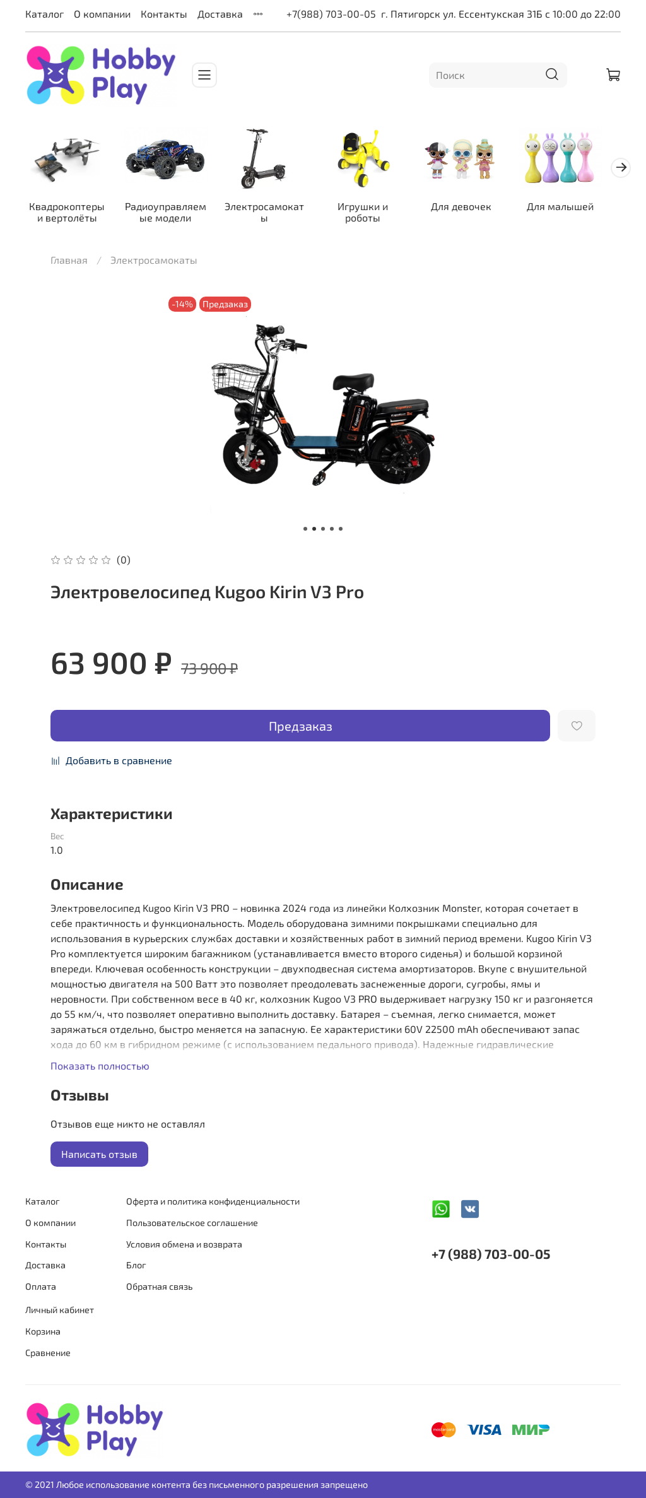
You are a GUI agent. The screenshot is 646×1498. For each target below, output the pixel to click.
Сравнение (48, 1352)
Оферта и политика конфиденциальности (213, 1201)
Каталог (44, 14)
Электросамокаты (272, 213)
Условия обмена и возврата (184, 1244)
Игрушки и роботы (374, 213)
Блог (136, 1265)
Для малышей (577, 208)
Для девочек (475, 208)
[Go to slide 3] (323, 531)
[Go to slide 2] (314, 531)
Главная (69, 262)
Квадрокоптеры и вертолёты (68, 213)
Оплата (40, 1286)
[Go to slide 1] (305, 531)
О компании (102, 14)
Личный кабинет (59, 1310)
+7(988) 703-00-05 (331, 14)
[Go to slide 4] (332, 531)
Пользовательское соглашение (192, 1222)
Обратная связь (159, 1286)
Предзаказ (300, 727)
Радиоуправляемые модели (170, 213)
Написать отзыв (99, 1156)
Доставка (220, 14)
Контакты (164, 14)
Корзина (43, 1331)
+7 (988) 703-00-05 (491, 1254)
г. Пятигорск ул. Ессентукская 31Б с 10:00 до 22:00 (501, 14)
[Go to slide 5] (341, 531)
